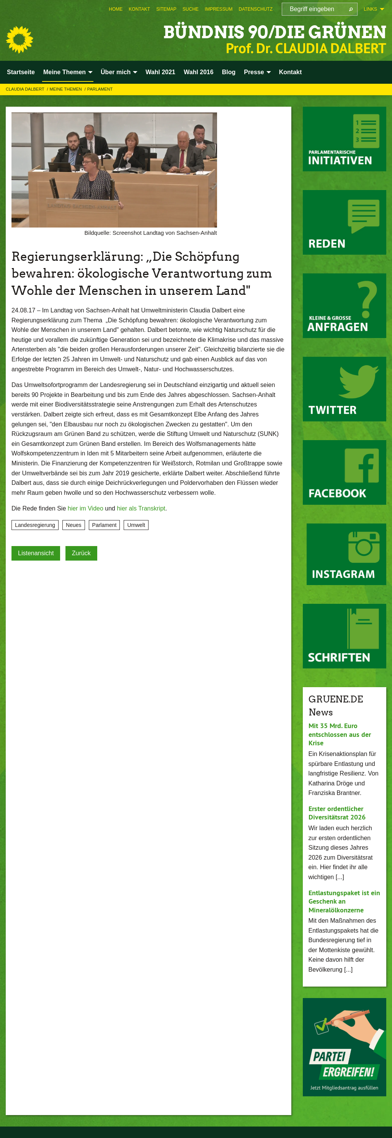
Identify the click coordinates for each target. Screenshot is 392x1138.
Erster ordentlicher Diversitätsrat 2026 (337, 813)
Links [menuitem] (370, 9)
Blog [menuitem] (229, 72)
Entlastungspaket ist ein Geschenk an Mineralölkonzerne (344, 901)
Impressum (219, 9)
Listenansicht (36, 553)
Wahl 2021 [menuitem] (160, 72)
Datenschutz (256, 9)
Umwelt (136, 525)
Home (115, 9)
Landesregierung (35, 525)
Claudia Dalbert (26, 89)
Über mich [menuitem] (116, 72)
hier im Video (85, 508)
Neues (73, 525)
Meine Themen (66, 89)
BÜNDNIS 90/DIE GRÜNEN (274, 32)
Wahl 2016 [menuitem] (199, 72)
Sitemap (166, 9)
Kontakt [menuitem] (290, 72)
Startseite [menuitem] (21, 72)
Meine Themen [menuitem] (64, 72)
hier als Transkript (141, 508)
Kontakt (139, 9)
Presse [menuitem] (254, 72)
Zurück (81, 553)
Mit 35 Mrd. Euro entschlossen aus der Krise (340, 734)
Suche (191, 9)
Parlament (100, 89)
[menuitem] (115, 9)
